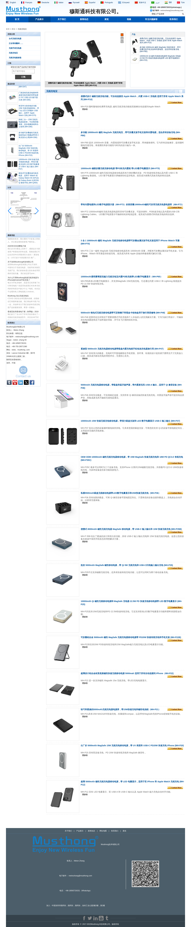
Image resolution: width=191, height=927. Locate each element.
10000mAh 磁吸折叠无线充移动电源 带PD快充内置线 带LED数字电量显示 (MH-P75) (120, 168)
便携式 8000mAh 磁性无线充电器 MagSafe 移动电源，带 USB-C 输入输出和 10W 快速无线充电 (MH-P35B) (131, 529)
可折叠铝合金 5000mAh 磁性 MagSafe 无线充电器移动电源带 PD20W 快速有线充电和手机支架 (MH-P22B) (131, 637)
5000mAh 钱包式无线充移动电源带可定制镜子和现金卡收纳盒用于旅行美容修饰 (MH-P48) (123, 312)
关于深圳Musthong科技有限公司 (20, 263)
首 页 (17, 19)
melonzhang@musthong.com (171, 10)
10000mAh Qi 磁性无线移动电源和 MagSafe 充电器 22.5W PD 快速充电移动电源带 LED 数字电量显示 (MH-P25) (160, 58)
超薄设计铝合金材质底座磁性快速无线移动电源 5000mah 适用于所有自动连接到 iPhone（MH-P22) (127, 673)
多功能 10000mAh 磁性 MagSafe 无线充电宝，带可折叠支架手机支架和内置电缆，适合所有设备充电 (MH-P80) (160, 49)
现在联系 (23, 372)
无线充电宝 (13, 53)
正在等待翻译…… (16, 43)
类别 (13, 29)
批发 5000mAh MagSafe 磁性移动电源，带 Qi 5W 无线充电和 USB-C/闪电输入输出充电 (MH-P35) (127, 565)
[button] (37, 211)
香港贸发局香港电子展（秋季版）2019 (23, 313)
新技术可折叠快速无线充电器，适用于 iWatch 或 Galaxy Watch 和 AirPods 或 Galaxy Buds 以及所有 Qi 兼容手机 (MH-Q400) (29, 180)
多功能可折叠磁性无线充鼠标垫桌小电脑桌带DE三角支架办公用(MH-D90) (29, 136)
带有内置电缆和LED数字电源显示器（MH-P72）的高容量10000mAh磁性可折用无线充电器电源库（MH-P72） (132, 204)
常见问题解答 (151, 19)
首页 (8, 29)
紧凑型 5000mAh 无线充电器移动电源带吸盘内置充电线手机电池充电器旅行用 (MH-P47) (122, 349)
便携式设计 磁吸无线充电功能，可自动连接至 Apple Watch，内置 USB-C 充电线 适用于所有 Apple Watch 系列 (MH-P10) (85, 84)
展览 (106, 19)
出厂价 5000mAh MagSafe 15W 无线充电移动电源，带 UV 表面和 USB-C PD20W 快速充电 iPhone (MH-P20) (28, 152)
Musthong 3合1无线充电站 (18, 297)
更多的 (85, 109)
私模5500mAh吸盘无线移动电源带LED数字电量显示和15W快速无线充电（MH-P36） (120, 493)
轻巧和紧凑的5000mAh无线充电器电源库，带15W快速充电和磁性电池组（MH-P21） (120, 709)
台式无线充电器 (15, 39)
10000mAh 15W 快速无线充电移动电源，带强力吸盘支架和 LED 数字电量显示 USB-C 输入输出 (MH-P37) (29, 166)
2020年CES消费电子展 (17, 248)
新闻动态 (84, 19)
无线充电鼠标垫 (15, 58)
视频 (129, 19)
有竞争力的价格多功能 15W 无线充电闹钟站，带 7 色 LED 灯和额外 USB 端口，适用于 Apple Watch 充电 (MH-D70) (29, 112)
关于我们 (62, 19)
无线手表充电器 (15, 48)
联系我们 (174, 19)
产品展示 (39, 19)
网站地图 (103, 831)
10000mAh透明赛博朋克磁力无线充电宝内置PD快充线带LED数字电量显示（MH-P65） (121, 276)
